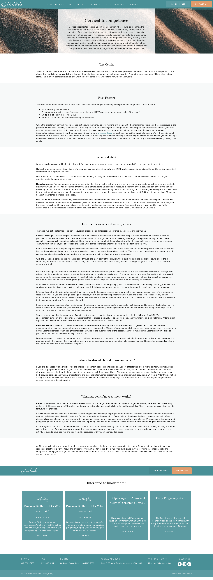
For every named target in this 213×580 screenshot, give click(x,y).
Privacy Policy (48, 574)
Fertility (95, 4)
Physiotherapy (115, 4)
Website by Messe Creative (182, 574)
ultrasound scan (105, 133)
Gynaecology (55, 4)
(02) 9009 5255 (178, 4)
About (134, 4)
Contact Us (181, 471)
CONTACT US (201, 4)
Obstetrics (76, 4)
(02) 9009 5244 (47, 563)
